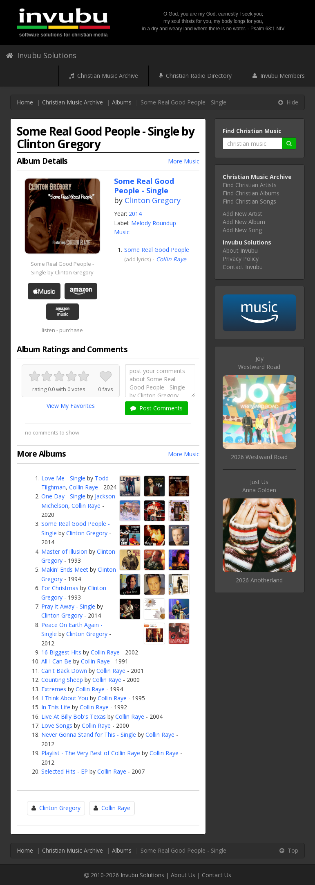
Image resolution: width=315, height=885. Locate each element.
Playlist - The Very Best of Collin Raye (90, 753)
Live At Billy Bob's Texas (73, 716)
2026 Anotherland (259, 580)
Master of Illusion (64, 551)
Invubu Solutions (41, 55)
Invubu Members (278, 75)
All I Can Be (56, 661)
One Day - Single (63, 496)
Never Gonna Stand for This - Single (88, 734)
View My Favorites (71, 406)
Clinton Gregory (153, 200)
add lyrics (138, 259)
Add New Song (242, 230)
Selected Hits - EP (64, 771)
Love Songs (56, 725)
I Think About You (64, 698)
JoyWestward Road (259, 363)
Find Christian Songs (249, 201)
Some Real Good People (156, 250)
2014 (135, 213)
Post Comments (156, 408)
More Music (183, 161)
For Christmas (59, 588)
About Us (183, 875)
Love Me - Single (63, 478)
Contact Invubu (243, 267)
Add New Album (244, 222)
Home (25, 102)
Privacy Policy (241, 259)
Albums (122, 102)
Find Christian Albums (251, 193)
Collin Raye (171, 259)
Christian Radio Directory (195, 75)
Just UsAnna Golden (259, 486)
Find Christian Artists (250, 185)
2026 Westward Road (259, 457)
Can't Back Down (64, 671)
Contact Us (216, 875)
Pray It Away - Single (68, 606)
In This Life (55, 707)
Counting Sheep (62, 680)
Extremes (53, 689)
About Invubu (240, 250)
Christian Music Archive (103, 75)
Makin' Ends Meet (64, 569)
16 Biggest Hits (61, 652)
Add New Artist (242, 213)
